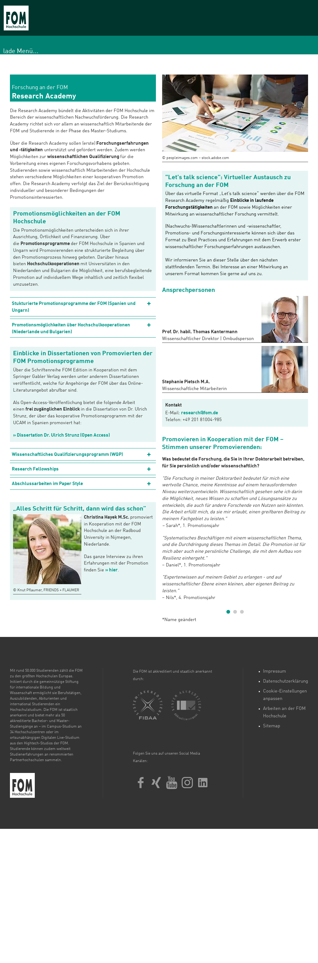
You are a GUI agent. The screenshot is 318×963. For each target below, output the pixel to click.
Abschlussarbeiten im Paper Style (47, 484)
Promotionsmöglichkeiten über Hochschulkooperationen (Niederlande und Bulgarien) (71, 328)
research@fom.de (199, 413)
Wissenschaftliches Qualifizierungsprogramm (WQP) (67, 454)
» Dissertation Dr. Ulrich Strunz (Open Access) (61, 435)
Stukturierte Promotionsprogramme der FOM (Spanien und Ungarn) (73, 307)
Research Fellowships (35, 469)
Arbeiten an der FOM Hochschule (284, 712)
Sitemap (271, 726)
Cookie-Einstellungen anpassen (285, 695)
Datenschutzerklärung (285, 681)
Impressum (274, 671)
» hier (111, 570)
